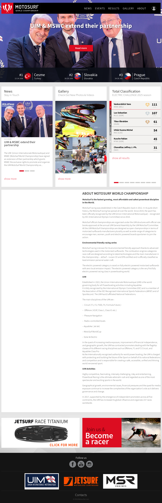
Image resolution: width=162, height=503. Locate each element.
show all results (120, 158)
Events (100, 8)
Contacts (81, 495)
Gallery (128, 8)
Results (113, 8)
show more (10, 179)
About (141, 8)
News (88, 8)
